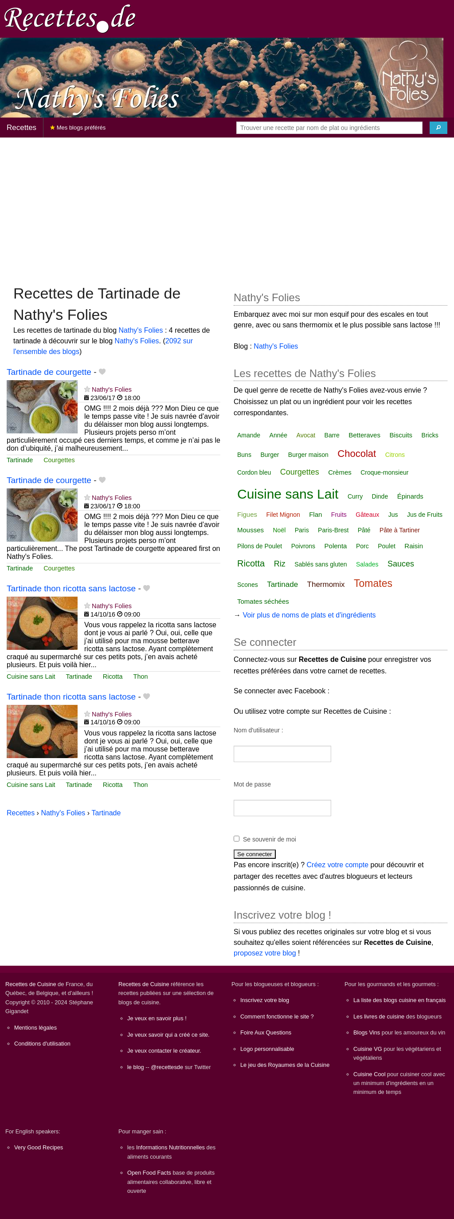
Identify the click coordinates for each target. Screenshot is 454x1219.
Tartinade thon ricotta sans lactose (71, 588)
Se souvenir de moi (269, 839)
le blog (135, 1067)
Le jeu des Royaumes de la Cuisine (284, 1065)
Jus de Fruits (424, 514)
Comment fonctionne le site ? (277, 1016)
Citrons (395, 454)
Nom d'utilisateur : (258, 730)
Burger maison (308, 454)
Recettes (21, 127)
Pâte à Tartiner (400, 530)
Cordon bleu (254, 472)
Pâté (364, 530)
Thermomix (326, 584)
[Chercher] (438, 128)
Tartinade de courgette (49, 372)
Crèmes (340, 472)
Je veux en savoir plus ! (157, 1018)
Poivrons (303, 546)
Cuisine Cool (369, 1074)
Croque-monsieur (384, 472)
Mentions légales (35, 1027)
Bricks (430, 435)
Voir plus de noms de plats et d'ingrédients (309, 615)
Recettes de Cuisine (30, 984)
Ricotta (113, 676)
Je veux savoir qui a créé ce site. (168, 1034)
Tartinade (20, 460)
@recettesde (167, 1067)
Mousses (250, 530)
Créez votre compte (338, 865)
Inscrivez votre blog (264, 1000)
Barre (332, 435)
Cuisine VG (367, 1049)
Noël (279, 530)
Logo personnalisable (267, 1049)
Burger (269, 454)
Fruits (339, 514)
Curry (355, 496)
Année (278, 435)
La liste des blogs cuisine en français (399, 1000)
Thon (140, 676)
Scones (247, 584)
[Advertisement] (227, 207)
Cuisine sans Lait (31, 676)
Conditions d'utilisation (42, 1043)
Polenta (336, 546)
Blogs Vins (366, 1032)
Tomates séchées (263, 601)
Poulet (386, 546)
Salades (367, 564)
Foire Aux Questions (265, 1032)
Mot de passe (252, 784)
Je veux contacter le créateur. (164, 1050)
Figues (247, 514)
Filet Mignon (283, 514)
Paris (302, 530)
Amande (248, 435)
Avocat (306, 435)
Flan (315, 514)
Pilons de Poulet (259, 546)
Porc (362, 546)
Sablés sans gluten (320, 564)
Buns (244, 454)
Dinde (380, 496)
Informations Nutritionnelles (170, 1147)
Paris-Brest (333, 530)
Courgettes (58, 460)
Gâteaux (367, 514)
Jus (393, 514)
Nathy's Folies (141, 330)
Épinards (410, 496)
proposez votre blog (265, 953)
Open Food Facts (149, 1172)
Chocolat (356, 453)
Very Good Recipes (38, 1147)
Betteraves (364, 435)
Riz (280, 563)
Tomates (373, 583)
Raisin (413, 546)
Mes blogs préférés (78, 127)
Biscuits (400, 435)
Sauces (400, 563)
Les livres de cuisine (378, 1016)
